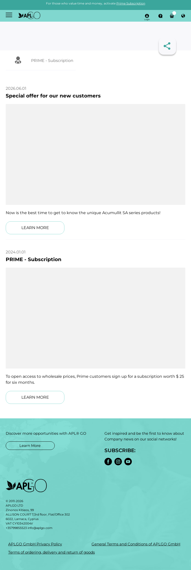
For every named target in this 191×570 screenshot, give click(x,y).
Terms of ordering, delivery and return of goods (51, 552)
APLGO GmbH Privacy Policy (35, 544)
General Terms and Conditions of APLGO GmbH (136, 544)
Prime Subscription (130, 3)
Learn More (30, 445)
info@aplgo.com (40, 528)
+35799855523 (16, 528)
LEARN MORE (35, 227)
